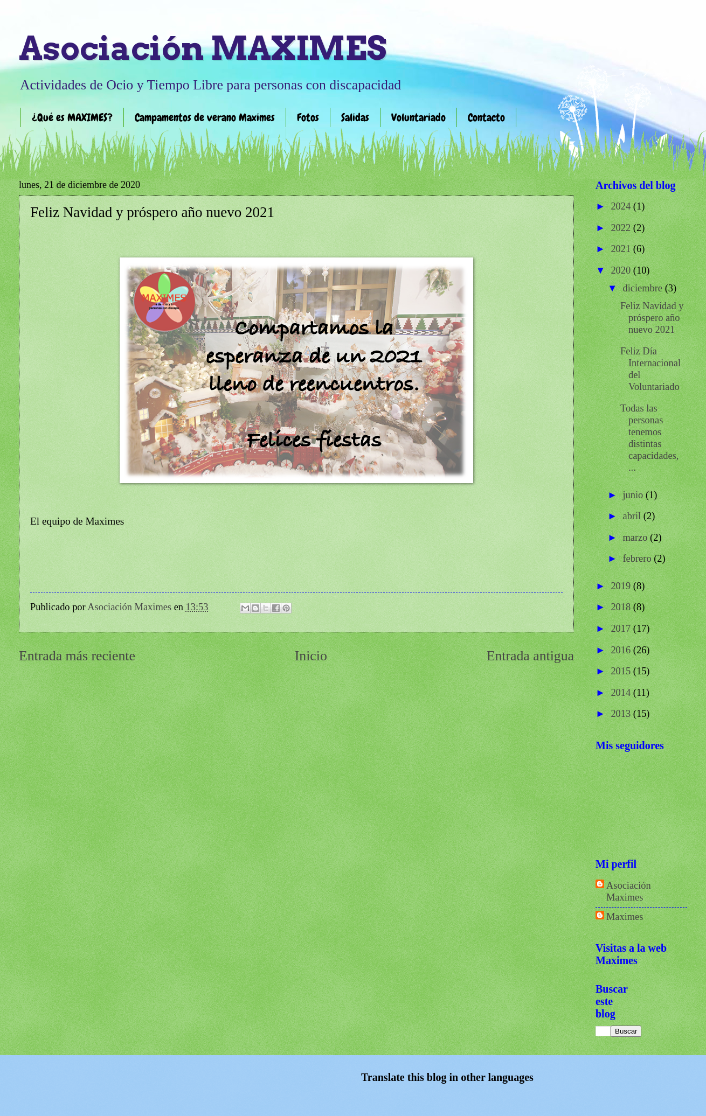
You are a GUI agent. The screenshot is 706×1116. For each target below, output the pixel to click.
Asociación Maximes (628, 891)
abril (633, 516)
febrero (638, 558)
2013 (622, 713)
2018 (622, 607)
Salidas (355, 117)
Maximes (624, 916)
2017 (622, 628)
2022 (622, 227)
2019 (622, 586)
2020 (622, 270)
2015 (622, 671)
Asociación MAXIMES (202, 48)
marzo (636, 537)
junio (634, 495)
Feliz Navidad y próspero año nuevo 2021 (651, 318)
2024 (622, 206)
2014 (622, 692)
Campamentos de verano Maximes (205, 117)
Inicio (311, 656)
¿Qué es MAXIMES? (72, 117)
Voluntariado (418, 117)
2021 (622, 248)
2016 (622, 650)
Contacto (486, 117)
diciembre (644, 288)
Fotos (308, 117)
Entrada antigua (530, 656)
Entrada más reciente (77, 656)
